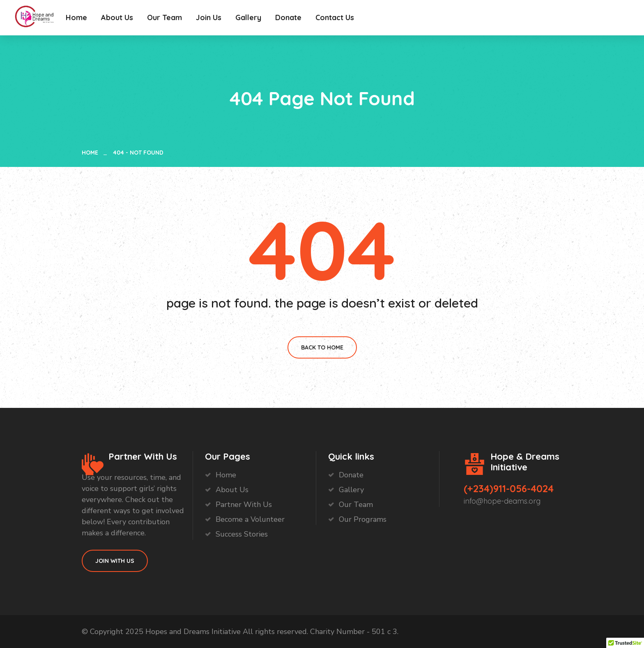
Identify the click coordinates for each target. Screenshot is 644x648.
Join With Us (114, 561)
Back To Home (322, 347)
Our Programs (362, 519)
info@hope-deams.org (502, 501)
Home (76, 17)
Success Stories (242, 534)
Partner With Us (244, 504)
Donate (288, 17)
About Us (117, 17)
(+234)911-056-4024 (509, 488)
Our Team (164, 17)
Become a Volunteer (250, 519)
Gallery (248, 17)
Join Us (208, 17)
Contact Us (334, 17)
